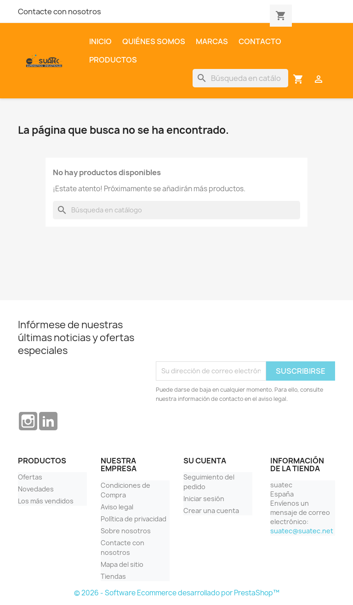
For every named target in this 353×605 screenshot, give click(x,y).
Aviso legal (117, 506)
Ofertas (30, 477)
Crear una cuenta (211, 510)
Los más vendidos (46, 501)
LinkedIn (48, 421)
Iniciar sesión (203, 498)
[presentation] (226, 339)
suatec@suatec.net (301, 530)
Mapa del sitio (122, 564)
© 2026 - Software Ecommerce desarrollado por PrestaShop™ (176, 593)
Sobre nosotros (126, 530)
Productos (113, 60)
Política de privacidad (133, 518)
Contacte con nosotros (59, 11)
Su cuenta (204, 461)
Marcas (212, 41)
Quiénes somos (153, 41)
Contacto (260, 41)
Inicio (100, 41)
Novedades (36, 489)
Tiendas (113, 576)
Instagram (28, 421)
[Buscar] (240, 78)
